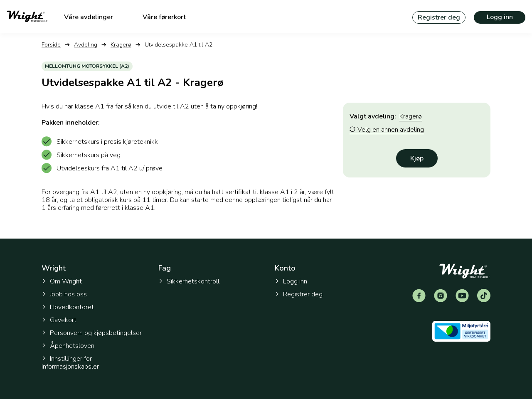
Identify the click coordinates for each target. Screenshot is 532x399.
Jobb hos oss (64, 294)
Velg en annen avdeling (387, 130)
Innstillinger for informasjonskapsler (70, 363)
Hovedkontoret (68, 307)
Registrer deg (439, 17)
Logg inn (500, 17)
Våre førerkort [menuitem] (164, 17)
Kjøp (417, 158)
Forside (51, 44)
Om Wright (62, 281)
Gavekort (59, 320)
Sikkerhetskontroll (188, 281)
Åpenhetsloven (68, 345)
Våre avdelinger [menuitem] (88, 17)
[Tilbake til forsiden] (27, 16)
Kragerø (121, 44)
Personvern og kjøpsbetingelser (92, 332)
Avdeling (85, 44)
